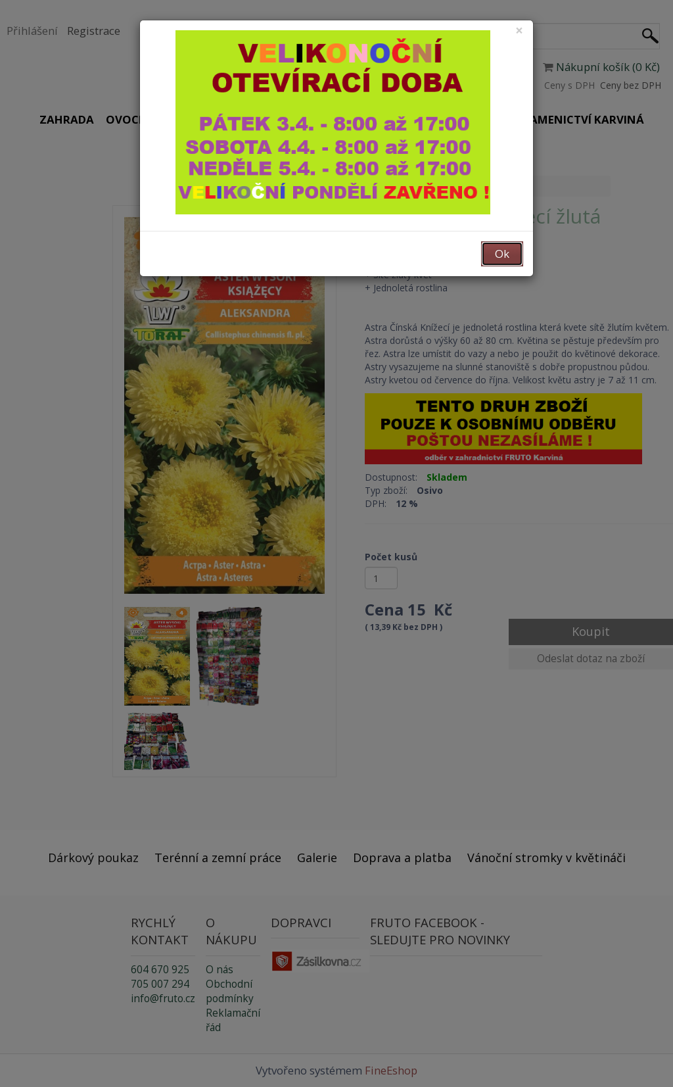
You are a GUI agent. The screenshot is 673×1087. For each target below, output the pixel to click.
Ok (502, 253)
